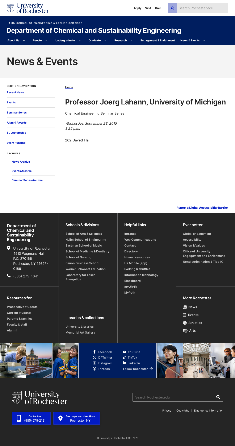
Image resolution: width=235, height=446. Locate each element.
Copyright (182, 410)
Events (11, 102)
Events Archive (22, 171)
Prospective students (22, 307)
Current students (19, 313)
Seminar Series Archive (27, 180)
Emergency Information (208, 410)
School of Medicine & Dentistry (87, 251)
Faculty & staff (17, 324)
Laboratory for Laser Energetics (80, 277)
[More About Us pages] (23, 40)
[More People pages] (46, 40)
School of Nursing (78, 257)
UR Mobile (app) (135, 263)
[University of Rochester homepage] (28, 8)
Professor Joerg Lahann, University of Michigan (145, 102)
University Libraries (80, 327)
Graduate (95, 40)
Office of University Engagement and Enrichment (204, 253)
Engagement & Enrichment (157, 40)
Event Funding (16, 143)
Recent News (15, 92)
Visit (148, 8)
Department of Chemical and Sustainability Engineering (93, 30)
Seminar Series (16, 112)
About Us (13, 40)
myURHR (130, 287)
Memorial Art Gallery (80, 332)
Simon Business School (82, 263)
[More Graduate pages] (105, 40)
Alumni (12, 330)
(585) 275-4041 (25, 276)
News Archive (21, 162)
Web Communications (140, 239)
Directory (131, 251)
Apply (138, 8)
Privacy (166, 410)
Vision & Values (194, 245)
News (190, 307)
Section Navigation (21, 86)
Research (120, 40)
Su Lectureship (16, 133)
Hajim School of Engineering (86, 239)
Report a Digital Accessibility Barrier (202, 207)
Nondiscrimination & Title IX (203, 262)
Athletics (192, 323)
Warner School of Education (86, 269)
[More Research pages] (131, 40)
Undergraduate (65, 40)
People (37, 40)
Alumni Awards (16, 122)
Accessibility (192, 239)
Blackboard (132, 281)
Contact (130, 245)
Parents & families (20, 319)
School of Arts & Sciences (84, 234)
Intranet (130, 234)
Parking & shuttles (137, 269)
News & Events (190, 40)
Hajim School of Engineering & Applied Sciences (44, 23)
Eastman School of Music (84, 245)
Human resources (137, 257)
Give (158, 8)
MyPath (129, 292)
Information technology (141, 275)
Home (69, 87)
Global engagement (197, 234)
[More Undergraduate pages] (79, 40)
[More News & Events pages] (204, 40)
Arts (189, 330)
